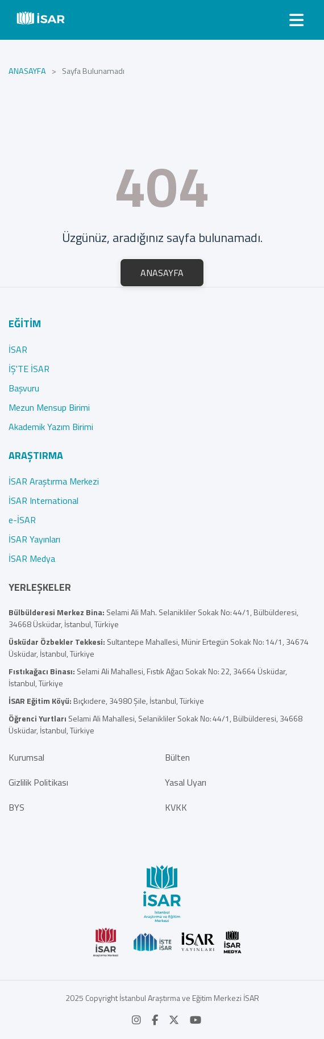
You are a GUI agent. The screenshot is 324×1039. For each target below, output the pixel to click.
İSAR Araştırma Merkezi (54, 481)
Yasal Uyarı (185, 782)
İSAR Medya (32, 558)
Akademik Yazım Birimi (51, 426)
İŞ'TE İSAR (29, 368)
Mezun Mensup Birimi (49, 407)
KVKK (176, 807)
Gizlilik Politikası (38, 782)
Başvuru (24, 388)
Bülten (177, 757)
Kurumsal (26, 757)
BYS (16, 807)
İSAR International (43, 500)
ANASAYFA (27, 71)
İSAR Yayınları (34, 539)
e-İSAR (22, 520)
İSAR (18, 349)
